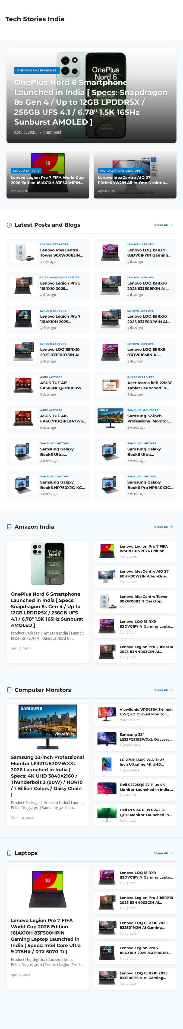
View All (163, 225)
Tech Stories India (34, 19)
